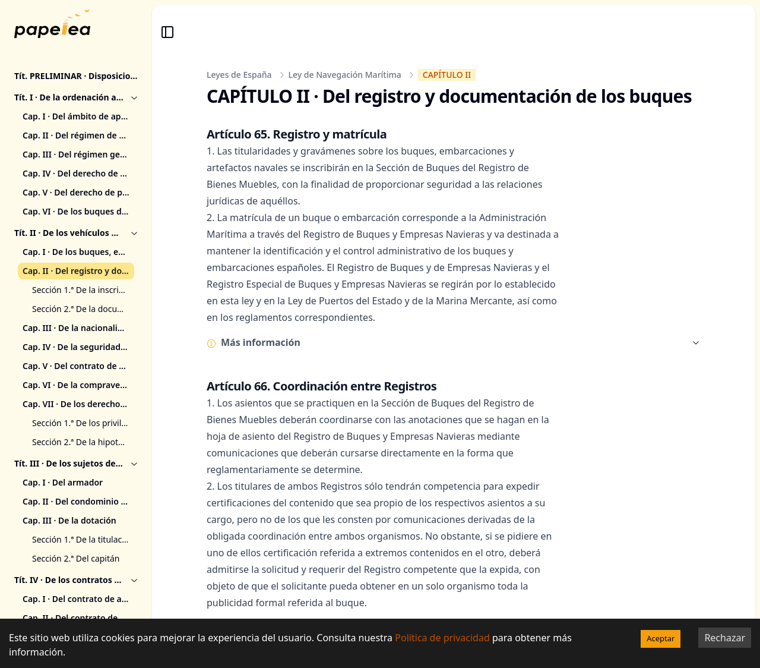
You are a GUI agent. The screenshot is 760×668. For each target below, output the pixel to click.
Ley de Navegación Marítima (345, 74)
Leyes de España (239, 74)
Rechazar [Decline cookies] (724, 637)
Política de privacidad (442, 637)
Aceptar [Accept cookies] (660, 638)
